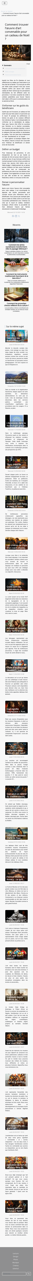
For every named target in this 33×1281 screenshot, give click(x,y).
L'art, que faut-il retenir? (15, 957)
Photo (15, 1259)
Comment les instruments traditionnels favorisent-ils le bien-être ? (16, 276)
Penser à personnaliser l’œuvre (13, 74)
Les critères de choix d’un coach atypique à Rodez (17, 548)
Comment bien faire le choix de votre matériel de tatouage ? (17, 507)
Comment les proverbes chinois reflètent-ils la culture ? (16, 304)
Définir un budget (9, 71)
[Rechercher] (14, 1273)
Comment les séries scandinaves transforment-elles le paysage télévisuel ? (16, 247)
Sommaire (7, 65)
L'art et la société (15, 1081)
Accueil (3, 11)
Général (10, 11)
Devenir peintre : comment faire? (15, 1209)
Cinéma (15, 1265)
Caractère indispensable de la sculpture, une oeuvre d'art (16, 922)
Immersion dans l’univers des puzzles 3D (17, 753)
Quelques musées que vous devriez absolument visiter (16, 1043)
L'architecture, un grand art (15, 1127)
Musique (15, 1262)
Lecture (16, 1253)
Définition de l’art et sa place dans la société (17, 1167)
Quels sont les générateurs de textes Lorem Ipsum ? (14, 590)
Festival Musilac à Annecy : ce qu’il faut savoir (15, 879)
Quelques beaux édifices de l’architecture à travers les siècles (15, 1001)
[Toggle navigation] (4, 3)
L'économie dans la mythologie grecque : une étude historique (17, 427)
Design (15, 1256)
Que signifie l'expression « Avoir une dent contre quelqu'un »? (16, 713)
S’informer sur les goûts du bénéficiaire (15, 68)
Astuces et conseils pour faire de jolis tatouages (16, 631)
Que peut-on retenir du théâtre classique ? (17, 796)
